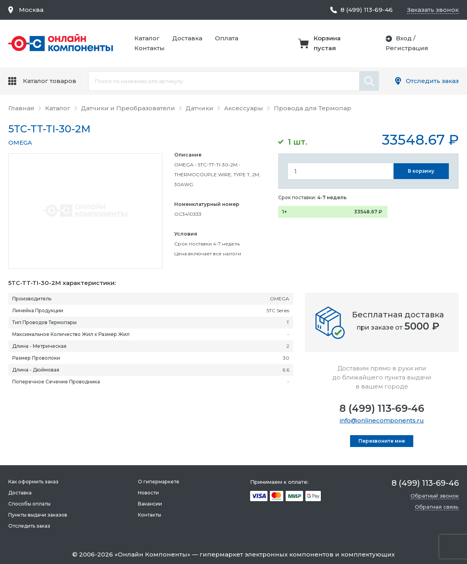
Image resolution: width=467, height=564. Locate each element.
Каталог (147, 38)
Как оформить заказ (33, 482)
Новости (148, 493)
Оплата (226, 38)
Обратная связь (437, 507)
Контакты (149, 48)
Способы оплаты (29, 504)
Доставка (187, 38)
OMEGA (20, 142)
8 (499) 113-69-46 (381, 408)
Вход (404, 38)
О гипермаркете (158, 482)
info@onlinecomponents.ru (382, 420)
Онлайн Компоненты (152, 554)
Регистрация (407, 48)
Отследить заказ (432, 81)
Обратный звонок (435, 495)
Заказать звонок (433, 9)
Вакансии (150, 504)
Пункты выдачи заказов (37, 515)
